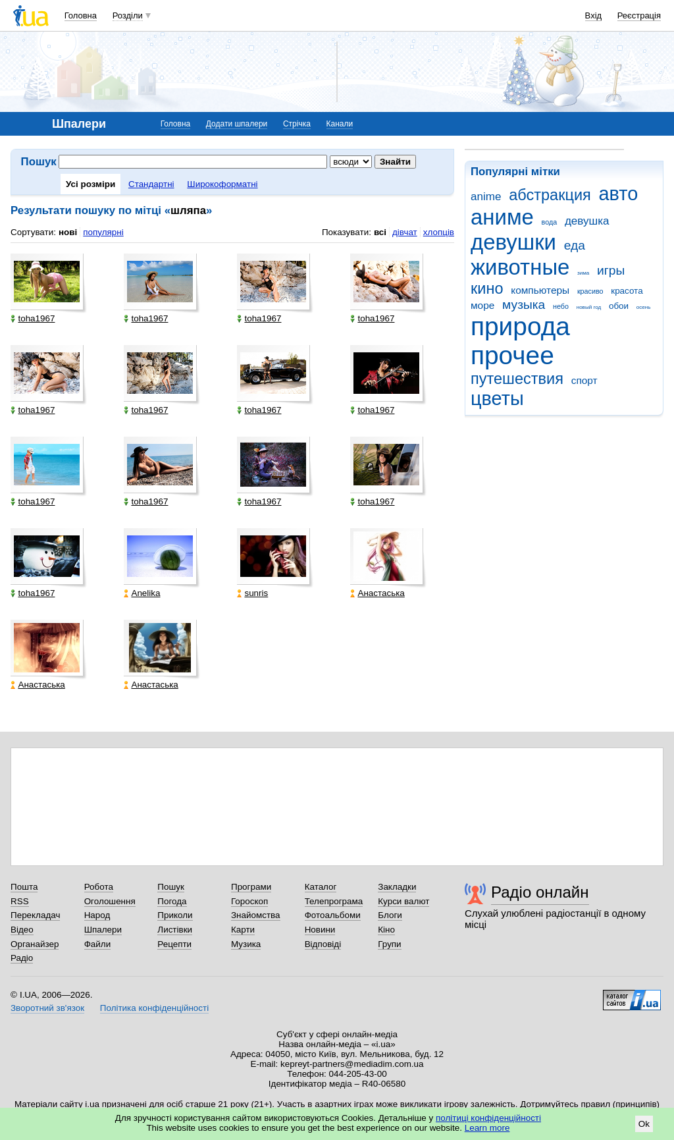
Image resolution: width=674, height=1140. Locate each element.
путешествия (517, 378)
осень (643, 307)
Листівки (174, 930)
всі (380, 232)
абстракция (550, 195)
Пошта (24, 887)
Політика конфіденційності (154, 1008)
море (482, 305)
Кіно (386, 930)
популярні (103, 232)
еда (574, 245)
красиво (590, 291)
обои (619, 306)
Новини (320, 930)
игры (611, 270)
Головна (81, 15)
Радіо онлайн (540, 892)
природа (520, 326)
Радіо (22, 958)
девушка (587, 221)
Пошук (170, 887)
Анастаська (377, 593)
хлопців (438, 232)
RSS (20, 901)
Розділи (128, 15)
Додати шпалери (236, 123)
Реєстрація (639, 15)
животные (520, 267)
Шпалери (103, 930)
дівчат (404, 232)
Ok (644, 1124)
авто (618, 193)
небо (561, 306)
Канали (339, 123)
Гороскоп (249, 901)
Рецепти (174, 944)
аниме (502, 217)
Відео (22, 930)
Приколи (174, 915)
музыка (523, 305)
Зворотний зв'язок (47, 1008)
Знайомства (255, 915)
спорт (584, 380)
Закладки (397, 887)
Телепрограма (334, 901)
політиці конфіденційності (488, 1118)
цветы (497, 398)
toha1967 (33, 318)
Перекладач (35, 915)
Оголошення (110, 901)
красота (626, 291)
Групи (389, 944)
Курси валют (403, 901)
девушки (513, 242)
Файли (97, 944)
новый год (589, 307)
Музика (246, 944)
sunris (252, 593)
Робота (98, 887)
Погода (171, 901)
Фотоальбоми (333, 915)
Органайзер (35, 944)
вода (549, 222)
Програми (251, 887)
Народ (97, 915)
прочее (512, 355)
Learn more (487, 1128)
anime (486, 196)
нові (68, 232)
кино (487, 288)
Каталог (321, 887)
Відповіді (323, 944)
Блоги (390, 915)
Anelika (142, 593)
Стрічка (297, 123)
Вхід (593, 15)
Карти (243, 930)
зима (583, 273)
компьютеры (540, 290)
